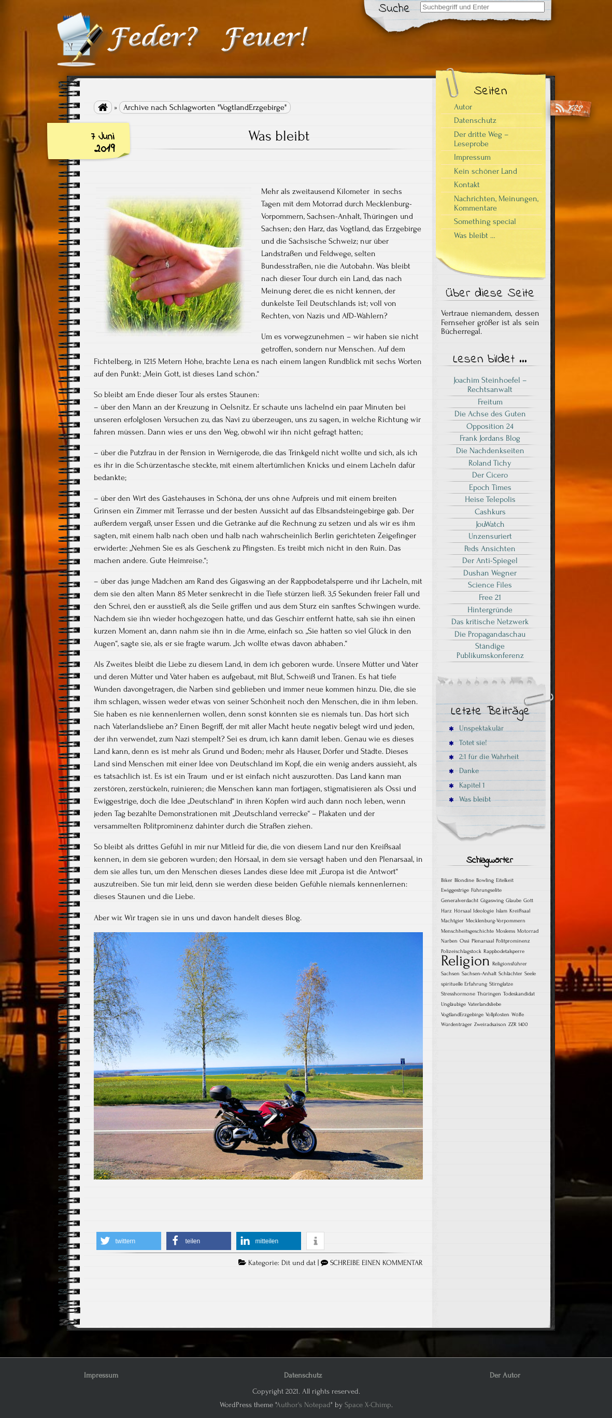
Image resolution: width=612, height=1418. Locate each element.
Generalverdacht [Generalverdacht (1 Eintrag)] (459, 900)
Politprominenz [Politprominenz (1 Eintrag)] (513, 941)
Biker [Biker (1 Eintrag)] (446, 880)
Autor (463, 106)
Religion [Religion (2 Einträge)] (465, 960)
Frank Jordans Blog (490, 438)
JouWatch (490, 524)
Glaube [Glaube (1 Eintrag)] (513, 900)
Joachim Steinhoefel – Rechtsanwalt (490, 384)
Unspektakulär (476, 728)
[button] (128, 1241)
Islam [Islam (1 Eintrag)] (501, 911)
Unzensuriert (490, 536)
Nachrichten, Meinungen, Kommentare (496, 203)
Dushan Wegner (490, 573)
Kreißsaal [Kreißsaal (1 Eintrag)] (519, 911)
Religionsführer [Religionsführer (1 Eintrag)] (509, 964)
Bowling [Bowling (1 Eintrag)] (485, 880)
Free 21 (490, 597)
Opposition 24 (490, 426)
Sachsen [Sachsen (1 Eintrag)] (450, 974)
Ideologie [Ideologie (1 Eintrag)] (483, 911)
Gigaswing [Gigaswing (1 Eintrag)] (492, 900)
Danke (464, 770)
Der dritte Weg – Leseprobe (481, 139)
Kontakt (467, 184)
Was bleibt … (474, 235)
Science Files (490, 584)
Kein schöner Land (485, 171)
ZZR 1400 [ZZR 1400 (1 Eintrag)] (518, 1024)
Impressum (472, 157)
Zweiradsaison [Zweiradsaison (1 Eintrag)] (490, 1024)
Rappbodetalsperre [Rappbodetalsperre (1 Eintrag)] (503, 951)
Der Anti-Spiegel (490, 560)
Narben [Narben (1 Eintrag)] (449, 941)
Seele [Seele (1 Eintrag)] (530, 974)
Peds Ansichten (490, 548)
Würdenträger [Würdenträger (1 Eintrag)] (456, 1024)
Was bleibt (278, 136)
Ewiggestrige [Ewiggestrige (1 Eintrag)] (455, 890)
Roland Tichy (489, 463)
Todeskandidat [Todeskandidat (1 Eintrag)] (519, 994)
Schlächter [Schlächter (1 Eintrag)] (510, 974)
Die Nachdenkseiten (490, 450)
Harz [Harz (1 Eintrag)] (446, 911)
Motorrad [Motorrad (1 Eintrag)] (527, 931)
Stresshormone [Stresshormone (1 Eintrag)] (458, 994)
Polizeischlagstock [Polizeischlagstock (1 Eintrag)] (461, 951)
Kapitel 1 (467, 785)
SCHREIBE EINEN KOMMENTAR (376, 1263)
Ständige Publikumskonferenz (490, 650)
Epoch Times (490, 487)
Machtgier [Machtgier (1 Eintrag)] (452, 921)
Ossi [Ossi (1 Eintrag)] (464, 941)
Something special (485, 221)
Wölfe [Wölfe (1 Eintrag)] (517, 1015)
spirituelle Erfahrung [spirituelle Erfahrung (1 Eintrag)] (464, 984)
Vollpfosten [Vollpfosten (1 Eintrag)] (497, 1015)
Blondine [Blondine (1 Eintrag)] (464, 880)
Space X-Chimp (368, 1404)
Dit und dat (298, 1263)
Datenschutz (475, 120)
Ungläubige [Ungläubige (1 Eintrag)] (453, 1004)
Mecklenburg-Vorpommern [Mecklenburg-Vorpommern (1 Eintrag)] (495, 921)
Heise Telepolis (490, 499)
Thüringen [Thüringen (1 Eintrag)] (489, 994)
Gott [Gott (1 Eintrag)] (528, 900)
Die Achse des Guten (490, 413)
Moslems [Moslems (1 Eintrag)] (505, 931)
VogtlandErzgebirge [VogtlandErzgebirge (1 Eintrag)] (462, 1015)
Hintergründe (490, 609)
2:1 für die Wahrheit (484, 756)
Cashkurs (490, 511)
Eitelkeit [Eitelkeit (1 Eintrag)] (505, 880)
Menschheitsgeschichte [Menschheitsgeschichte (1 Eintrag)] (467, 931)
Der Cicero (490, 475)
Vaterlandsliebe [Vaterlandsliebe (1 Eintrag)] (484, 1004)
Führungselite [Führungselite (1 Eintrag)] (486, 890)
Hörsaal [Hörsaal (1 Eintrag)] (462, 911)
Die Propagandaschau (489, 634)
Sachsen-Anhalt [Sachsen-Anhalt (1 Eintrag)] (479, 974)
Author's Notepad (303, 1404)
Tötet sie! (468, 742)
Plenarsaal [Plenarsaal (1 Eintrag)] (483, 941)
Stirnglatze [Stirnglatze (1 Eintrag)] (501, 984)
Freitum (490, 401)
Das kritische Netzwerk (490, 621)
